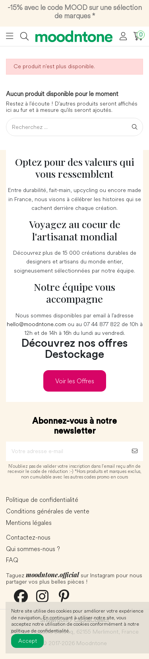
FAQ (12, 560)
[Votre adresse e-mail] (66, 451)
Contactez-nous (28, 537)
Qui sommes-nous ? (33, 549)
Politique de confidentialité (42, 499)
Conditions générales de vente (47, 511)
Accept (27, 640)
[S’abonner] (134, 451)
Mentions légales (29, 522)
